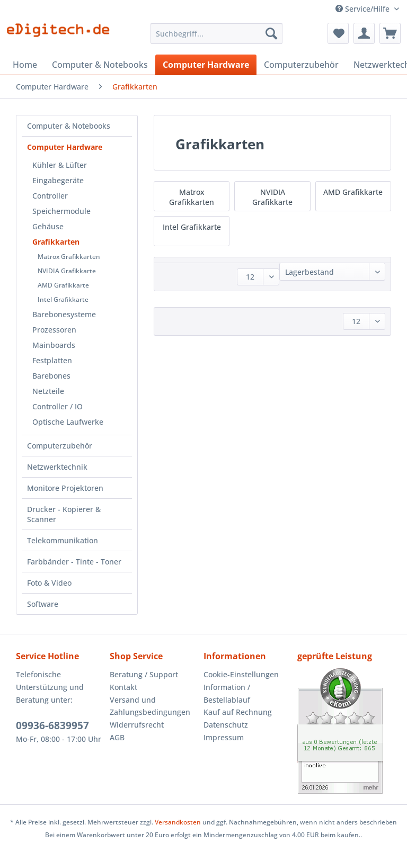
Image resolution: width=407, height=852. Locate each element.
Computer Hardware (64, 147)
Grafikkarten (55, 242)
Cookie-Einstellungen (241, 674)
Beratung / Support (144, 674)
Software (42, 604)
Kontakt (123, 687)
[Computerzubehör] (301, 65)
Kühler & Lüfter (59, 165)
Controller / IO (57, 406)
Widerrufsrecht (137, 725)
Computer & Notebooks (68, 126)
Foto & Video (49, 583)
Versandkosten (178, 822)
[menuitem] (217, 38)
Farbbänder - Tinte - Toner (74, 562)
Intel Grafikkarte (63, 299)
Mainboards (53, 345)
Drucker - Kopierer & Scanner (64, 514)
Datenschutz (226, 725)
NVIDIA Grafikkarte (67, 270)
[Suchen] (271, 33)
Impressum (224, 737)
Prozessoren (54, 330)
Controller (50, 196)
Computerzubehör (59, 446)
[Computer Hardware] (205, 65)
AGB (117, 737)
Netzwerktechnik (57, 467)
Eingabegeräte (58, 180)
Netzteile (48, 391)
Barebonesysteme (64, 314)
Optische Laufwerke (67, 422)
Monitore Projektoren (65, 488)
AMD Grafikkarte (63, 285)
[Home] (25, 65)
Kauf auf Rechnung (238, 712)
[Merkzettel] (338, 33)
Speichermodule (61, 211)
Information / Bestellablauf (227, 693)
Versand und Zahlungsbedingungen (150, 706)
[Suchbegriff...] (217, 33)
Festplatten (52, 360)
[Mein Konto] (364, 33)
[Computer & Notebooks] (100, 65)
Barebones (51, 376)
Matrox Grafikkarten (69, 256)
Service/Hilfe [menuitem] (363, 9)
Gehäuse (48, 226)
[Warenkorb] (390, 33)
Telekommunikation (62, 540)
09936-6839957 (52, 725)
